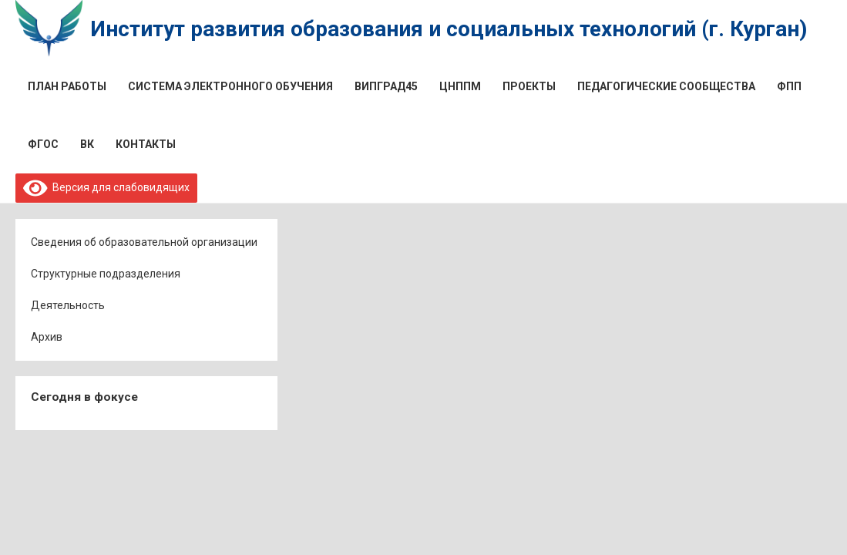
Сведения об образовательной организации (144, 242)
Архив (46, 337)
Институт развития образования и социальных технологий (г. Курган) (448, 29)
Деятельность (68, 305)
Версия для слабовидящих (106, 187)
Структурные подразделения (105, 273)
